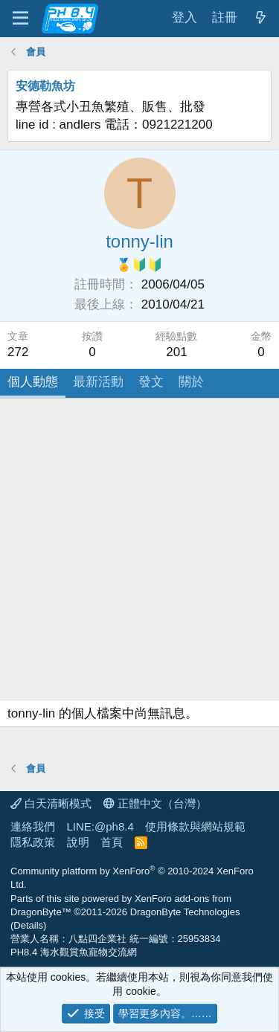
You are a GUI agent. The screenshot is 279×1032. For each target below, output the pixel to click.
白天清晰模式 (51, 803)
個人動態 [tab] (32, 382)
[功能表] (20, 18)
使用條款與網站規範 (195, 826)
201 (176, 352)
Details (28, 925)
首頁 (111, 842)
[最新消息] (260, 18)
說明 (78, 842)
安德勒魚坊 (45, 86)
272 (17, 352)
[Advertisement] (139, 552)
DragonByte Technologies (185, 911)
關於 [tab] (191, 382)
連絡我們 (32, 826)
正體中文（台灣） (155, 803)
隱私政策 (32, 842)
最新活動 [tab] (98, 382)
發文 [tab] (151, 382)
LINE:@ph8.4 (100, 826)
